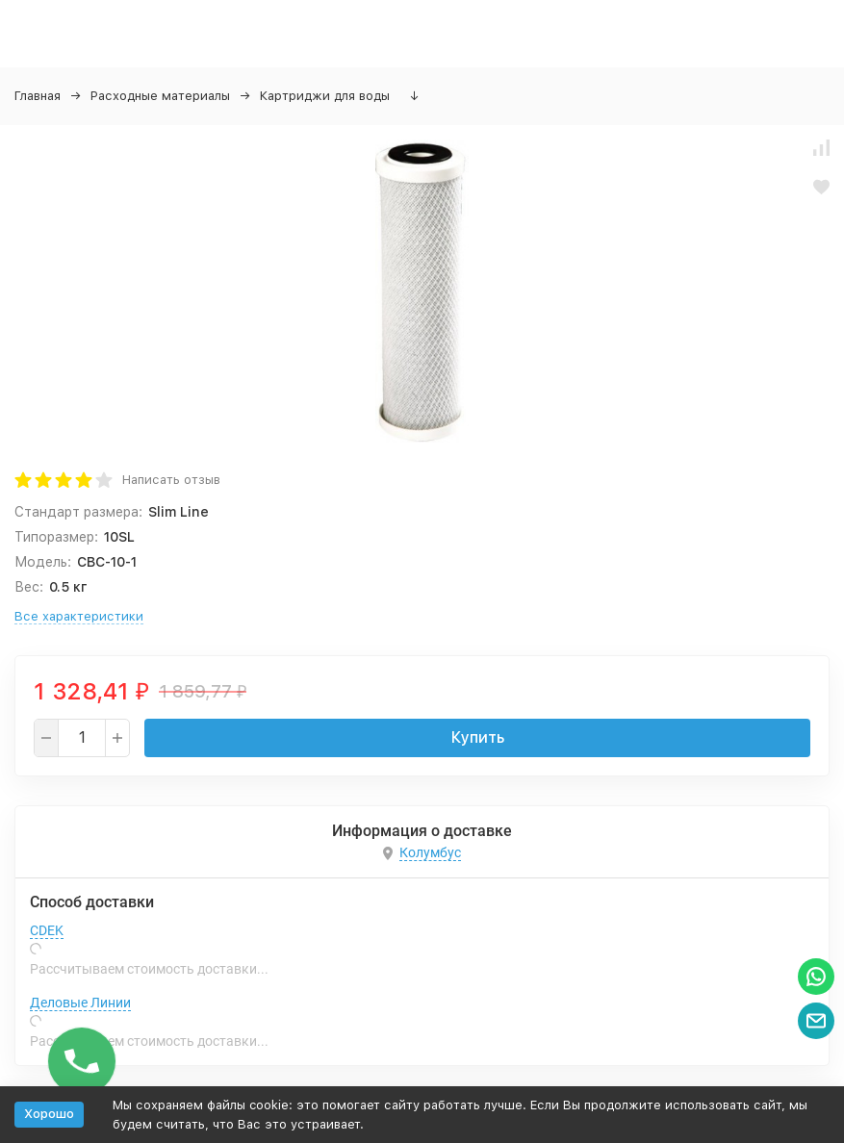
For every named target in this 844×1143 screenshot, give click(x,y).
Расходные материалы (160, 96)
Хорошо (49, 1113)
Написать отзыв (171, 479)
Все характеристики (78, 616)
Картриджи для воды (325, 96)
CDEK (47, 930)
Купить (477, 737)
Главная (37, 96)
